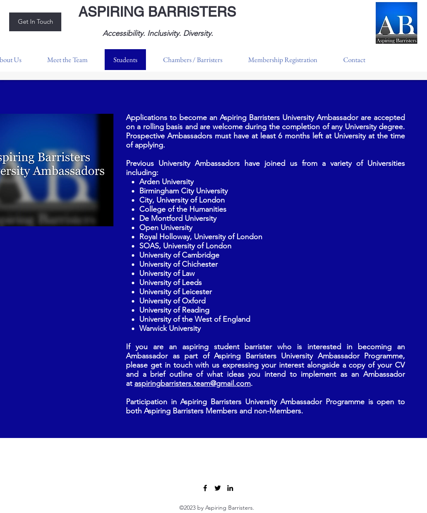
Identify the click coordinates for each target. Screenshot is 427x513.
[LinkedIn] (230, 488)
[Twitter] (218, 488)
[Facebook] (205, 488)
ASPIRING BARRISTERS (157, 12)
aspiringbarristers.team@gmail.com (192, 383)
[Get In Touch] (35, 22)
